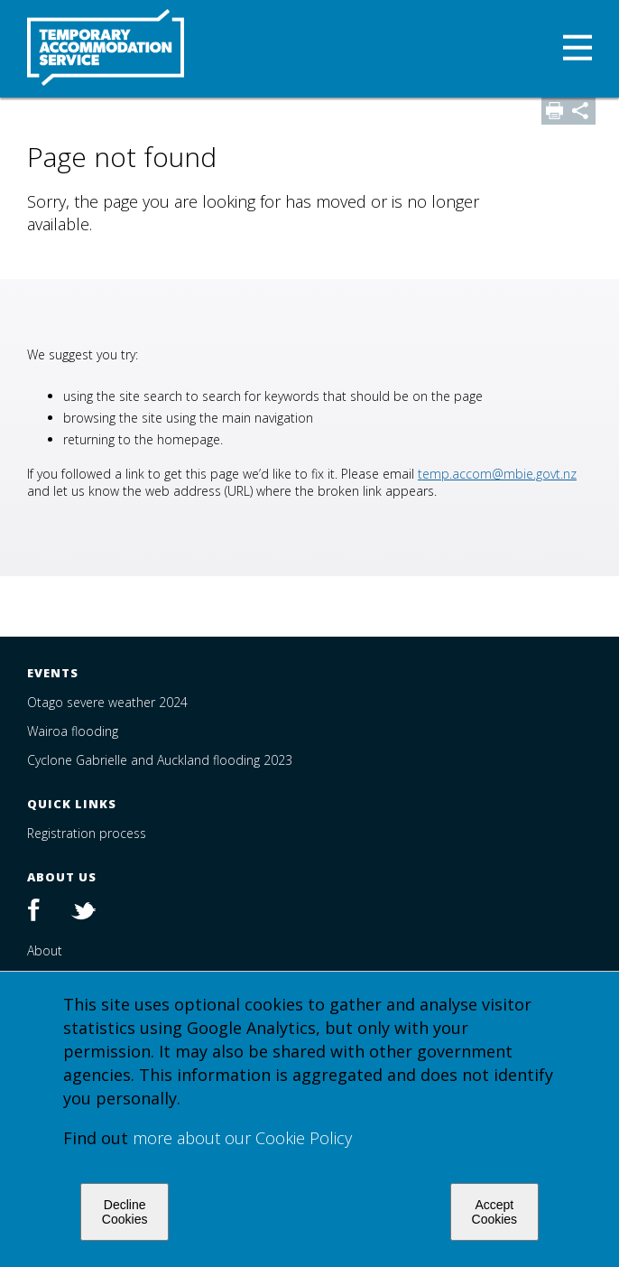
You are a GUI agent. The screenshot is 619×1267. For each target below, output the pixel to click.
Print (554, 111)
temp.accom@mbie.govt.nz (497, 473)
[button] (577, 49)
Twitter (79, 911)
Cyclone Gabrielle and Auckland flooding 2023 (159, 760)
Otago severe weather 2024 (107, 702)
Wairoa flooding (72, 731)
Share (582, 111)
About (44, 950)
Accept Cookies (495, 1211)
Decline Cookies (125, 1211)
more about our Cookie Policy (242, 1138)
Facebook (43, 911)
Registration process (86, 833)
